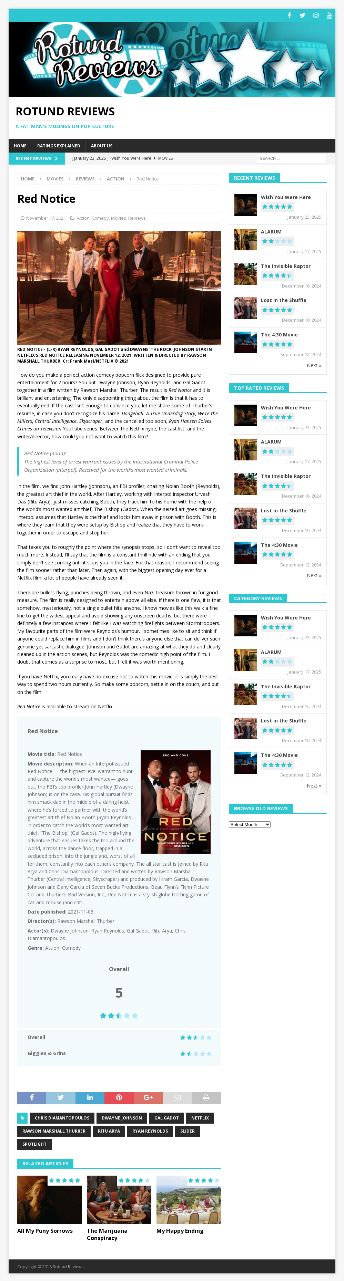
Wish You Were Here (286, 196)
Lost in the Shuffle (283, 299)
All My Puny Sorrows (45, 1229)
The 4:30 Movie (279, 333)
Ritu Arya (109, 1130)
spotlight (34, 1143)
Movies (55, 178)
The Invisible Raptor (286, 265)
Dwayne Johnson (122, 1117)
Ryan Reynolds (150, 1130)
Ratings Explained (58, 145)
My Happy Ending (180, 1229)
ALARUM (271, 230)
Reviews (85, 178)
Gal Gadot (166, 1117)
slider (187, 1130)
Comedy (100, 217)
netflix (200, 1117)
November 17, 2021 (46, 217)
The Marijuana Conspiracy (107, 1233)
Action (83, 217)
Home (20, 145)
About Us (101, 145)
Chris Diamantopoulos (62, 1117)
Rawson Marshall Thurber (53, 1130)
